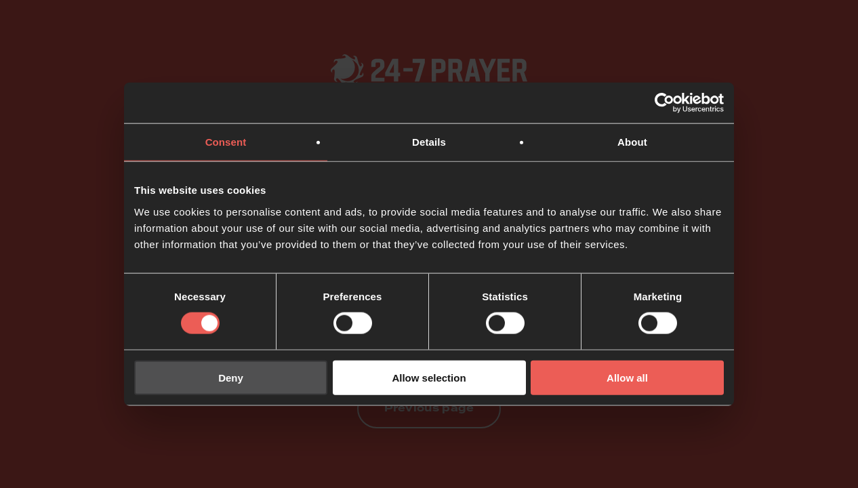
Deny (230, 377)
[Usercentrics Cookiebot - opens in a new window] (664, 103)
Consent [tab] (226, 142)
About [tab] (632, 142)
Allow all (627, 377)
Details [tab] (429, 142)
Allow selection (429, 377)
